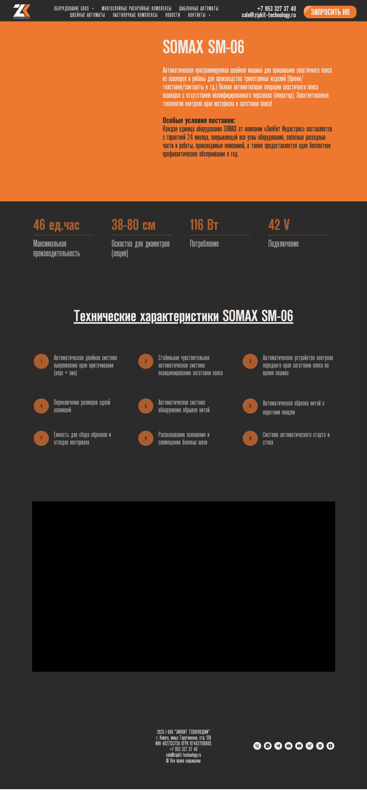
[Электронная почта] (289, 748)
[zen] (330, 748)
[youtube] (299, 748)
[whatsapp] (268, 748)
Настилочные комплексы (135, 15)
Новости (172, 15)
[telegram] (278, 748)
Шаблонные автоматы (198, 8)
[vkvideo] (320, 748)
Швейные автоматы (87, 15)
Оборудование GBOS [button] (72, 8)
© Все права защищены (183, 761)
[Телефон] (257, 748)
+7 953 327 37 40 (276, 9)
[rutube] (309, 748)
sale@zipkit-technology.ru (269, 15)
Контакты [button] (197, 15)
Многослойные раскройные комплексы (136, 8)
